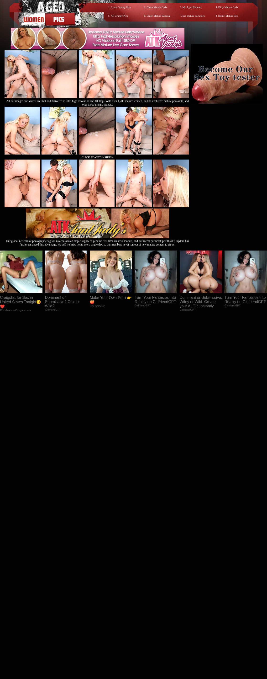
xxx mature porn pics (194, 15)
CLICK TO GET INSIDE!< (98, 157)
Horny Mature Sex (228, 15)
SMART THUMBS (142, 636)
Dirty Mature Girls (228, 7)
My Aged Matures (192, 7)
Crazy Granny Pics (121, 7)
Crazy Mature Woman (158, 15)
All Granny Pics (119, 15)
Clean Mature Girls (157, 7)
